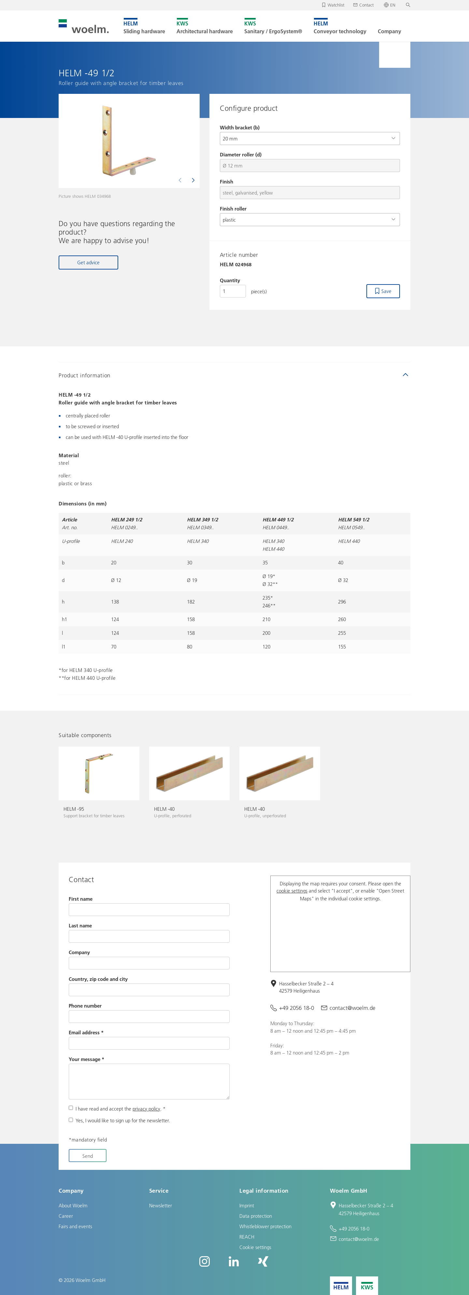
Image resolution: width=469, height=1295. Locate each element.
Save (386, 291)
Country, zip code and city (98, 979)
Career (66, 1216)
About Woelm (73, 1205)
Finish (226, 181)
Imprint (246, 1205)
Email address (86, 1032)
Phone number (85, 1005)
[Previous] (181, 180)
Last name (80, 925)
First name (80, 898)
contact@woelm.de (353, 1007)
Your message (86, 1059)
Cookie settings (255, 1247)
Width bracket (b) (240, 127)
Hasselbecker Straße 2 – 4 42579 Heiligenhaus (306, 987)
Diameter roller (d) (241, 154)
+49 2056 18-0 (296, 1007)
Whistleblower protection (265, 1226)
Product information (84, 375)
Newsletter (160, 1205)
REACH (246, 1236)
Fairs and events (75, 1226)
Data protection (255, 1216)
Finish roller (233, 208)
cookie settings (292, 890)
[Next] (192, 180)
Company (79, 952)
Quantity (230, 280)
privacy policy (146, 1108)
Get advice (88, 262)
